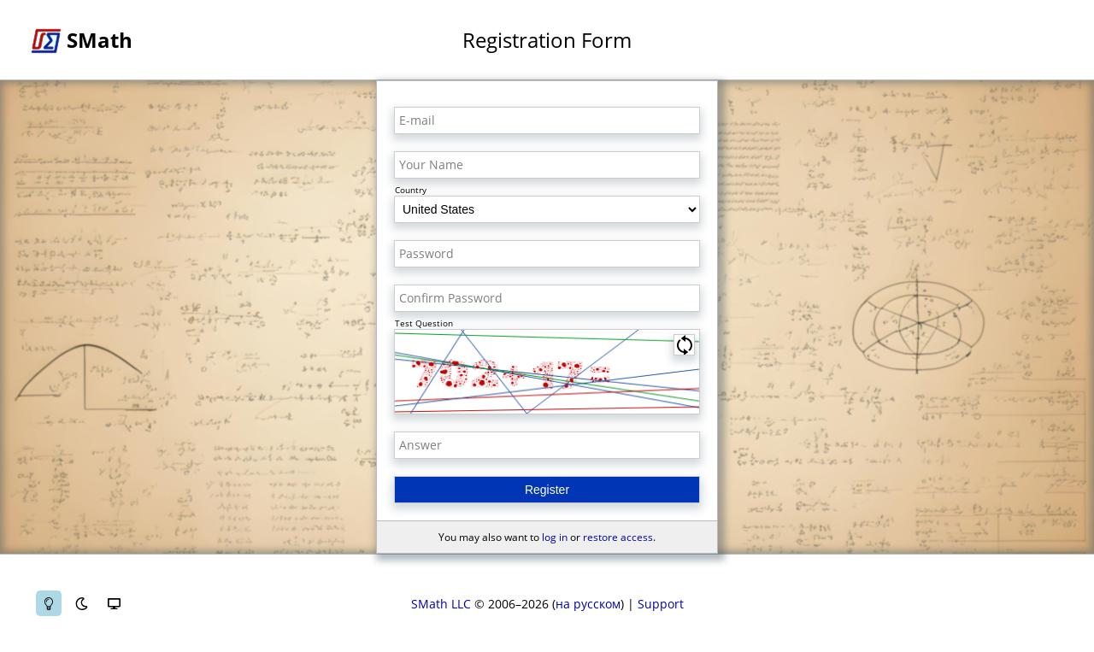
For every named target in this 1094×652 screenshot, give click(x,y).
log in (555, 537)
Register (547, 489)
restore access (618, 537)
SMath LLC (441, 604)
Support (661, 604)
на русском (588, 604)
